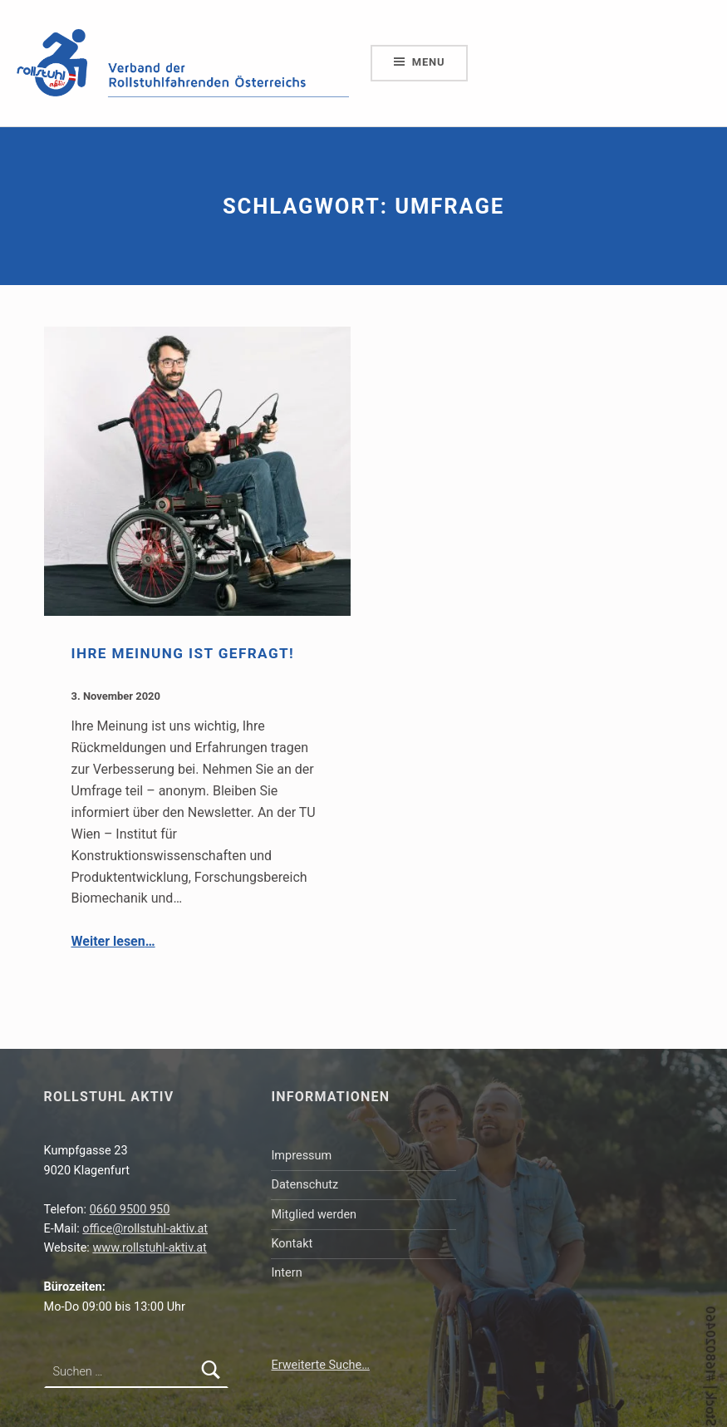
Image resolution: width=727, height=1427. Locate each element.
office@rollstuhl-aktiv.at (145, 1229)
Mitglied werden (313, 1215)
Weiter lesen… (113, 941)
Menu (428, 62)
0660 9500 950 (130, 1210)
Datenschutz (304, 1185)
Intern (286, 1273)
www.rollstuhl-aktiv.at (149, 1248)
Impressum (301, 1156)
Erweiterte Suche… (320, 1365)
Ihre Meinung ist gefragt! (183, 653)
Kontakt (291, 1244)
